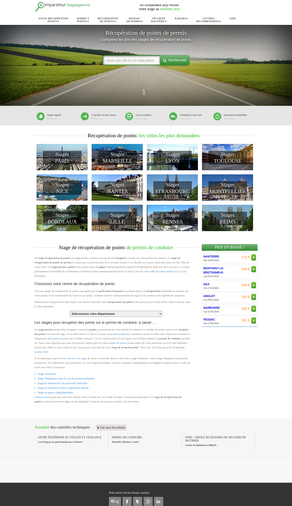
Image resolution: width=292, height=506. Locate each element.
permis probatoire (120, 334)
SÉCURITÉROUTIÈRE (158, 20)
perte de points (61, 338)
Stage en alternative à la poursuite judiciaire (62, 383)
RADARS (181, 18)
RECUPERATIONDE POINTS (108, 20)
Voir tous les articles (111, 427)
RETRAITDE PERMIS (134, 20)
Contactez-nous (42, 397)
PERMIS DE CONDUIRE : (127, 437)
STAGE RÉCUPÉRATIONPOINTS (53, 20)
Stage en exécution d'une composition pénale (63, 387)
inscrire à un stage (76, 358)
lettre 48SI (42, 351)
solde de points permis (161, 271)
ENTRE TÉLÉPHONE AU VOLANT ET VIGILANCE (70, 437)
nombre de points (117, 342)
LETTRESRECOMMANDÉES (208, 20)
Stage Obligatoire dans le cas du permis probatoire (66, 378)
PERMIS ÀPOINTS (83, 20)
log (115, 501)
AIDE (232, 18)
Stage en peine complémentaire (55, 392)
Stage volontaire (47, 373)
